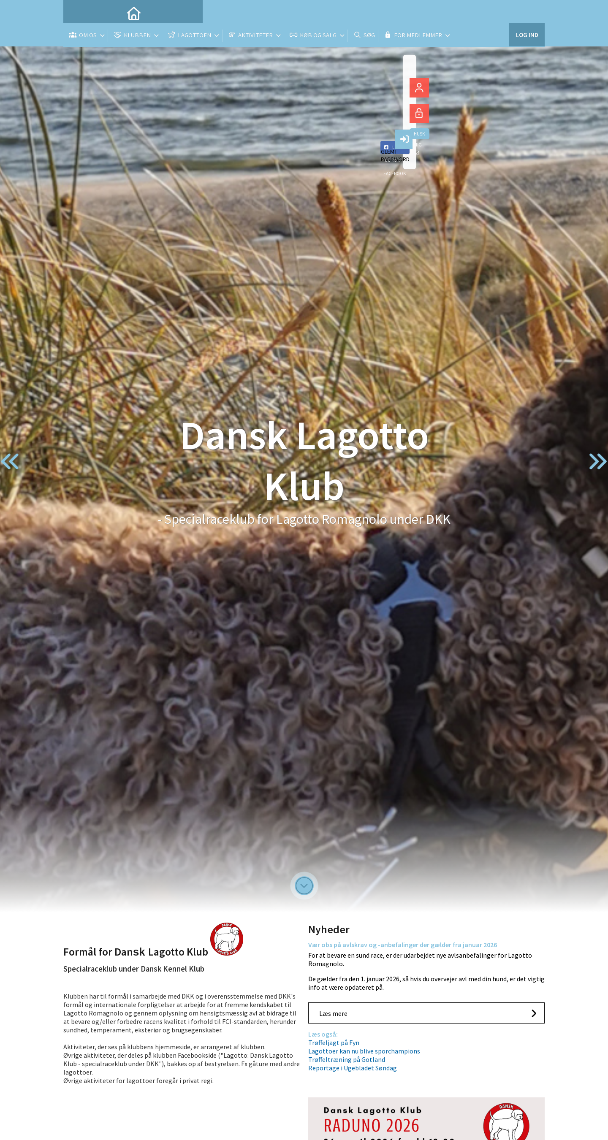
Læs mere (333, 1013)
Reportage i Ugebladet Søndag (352, 1068)
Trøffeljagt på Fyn (333, 1042)
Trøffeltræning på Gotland (346, 1059)
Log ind (526, 12)
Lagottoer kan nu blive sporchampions (364, 1051)
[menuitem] (76, 12)
